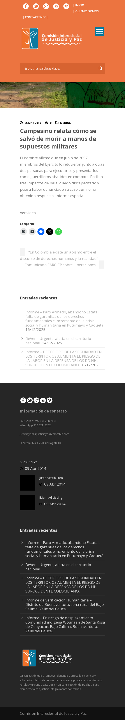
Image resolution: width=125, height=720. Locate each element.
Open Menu (99, 31)
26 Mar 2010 (33, 123)
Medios (65, 123)
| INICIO (78, 5)
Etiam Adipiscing (50, 497)
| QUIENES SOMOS (86, 11)
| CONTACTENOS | (36, 17)
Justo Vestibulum (51, 478)
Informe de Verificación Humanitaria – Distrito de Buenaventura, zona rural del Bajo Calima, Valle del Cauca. (64, 604)
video (31, 212)
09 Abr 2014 (35, 468)
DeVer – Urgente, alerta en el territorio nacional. (58, 566)
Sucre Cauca (28, 462)
